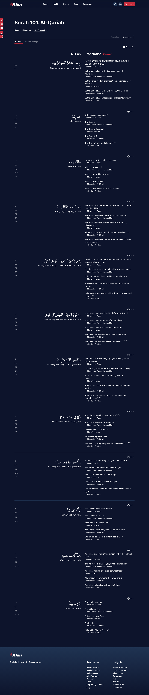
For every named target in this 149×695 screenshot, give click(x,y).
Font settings (31, 42)
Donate (129, 4)
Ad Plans (90, 682)
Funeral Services (93, 667)
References (117, 676)
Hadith (56, 4)
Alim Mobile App (93, 676)
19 (130, 97)
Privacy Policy (118, 685)
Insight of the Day (120, 667)
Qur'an (46, 4)
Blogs (89, 688)
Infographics (118, 673)
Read (18, 41)
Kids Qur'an (26, 30)
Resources (88, 4)
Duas (77, 4)
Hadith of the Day (120, 670)
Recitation (115, 37)
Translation (127, 37)
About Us (116, 682)
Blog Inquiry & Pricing (95, 685)
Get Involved (91, 679)
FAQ (114, 679)
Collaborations (92, 673)
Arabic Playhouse (93, 670)
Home (16, 30)
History (67, 4)
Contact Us (117, 688)
